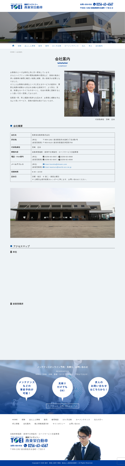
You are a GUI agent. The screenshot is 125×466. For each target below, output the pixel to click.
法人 (83, 46)
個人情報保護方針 (42, 424)
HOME (12, 52)
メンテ (71, 46)
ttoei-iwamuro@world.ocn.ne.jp (57, 167)
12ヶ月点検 (56, 46)
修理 (47, 46)
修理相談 (55, 419)
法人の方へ (98, 419)
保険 (19, 46)
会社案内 (99, 46)
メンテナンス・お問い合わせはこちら (62, 406)
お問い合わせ (74, 424)
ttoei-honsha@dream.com (55, 164)
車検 (30, 46)
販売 (40, 46)
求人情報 (15, 424)
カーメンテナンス (83, 419)
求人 (90, 46)
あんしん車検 (34, 419)
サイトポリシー (59, 424)
